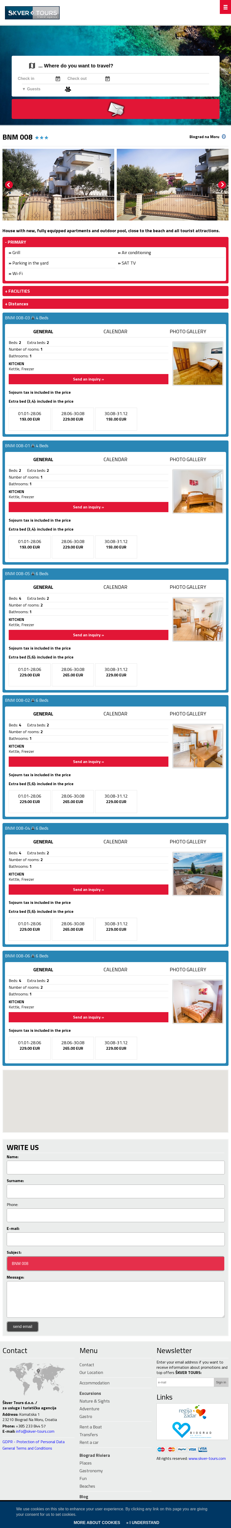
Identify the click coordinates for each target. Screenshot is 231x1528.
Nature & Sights (94, 1401)
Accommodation (94, 1382)
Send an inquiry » (88, 379)
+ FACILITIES (17, 291)
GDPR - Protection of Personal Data (33, 1442)
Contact (14, 1350)
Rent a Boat (90, 1426)
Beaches (87, 1486)
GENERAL (43, 331)
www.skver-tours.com (207, 1458)
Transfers (88, 1434)
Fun (83, 1478)
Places (85, 1463)
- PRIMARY (15, 242)
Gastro (85, 1416)
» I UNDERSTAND (142, 1523)
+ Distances (16, 303)
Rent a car (89, 1442)
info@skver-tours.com (35, 1431)
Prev (9, 185)
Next (222, 185)
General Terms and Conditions (27, 1448)
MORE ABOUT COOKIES (97, 1523)
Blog (83, 1496)
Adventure (89, 1408)
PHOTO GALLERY (188, 331)
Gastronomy (91, 1470)
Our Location (91, 1372)
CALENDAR (115, 331)
